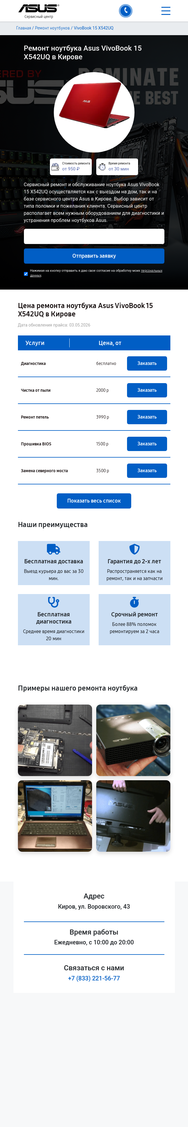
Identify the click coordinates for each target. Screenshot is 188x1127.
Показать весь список (94, 501)
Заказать (147, 363)
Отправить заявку (94, 256)
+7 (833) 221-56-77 (94, 978)
